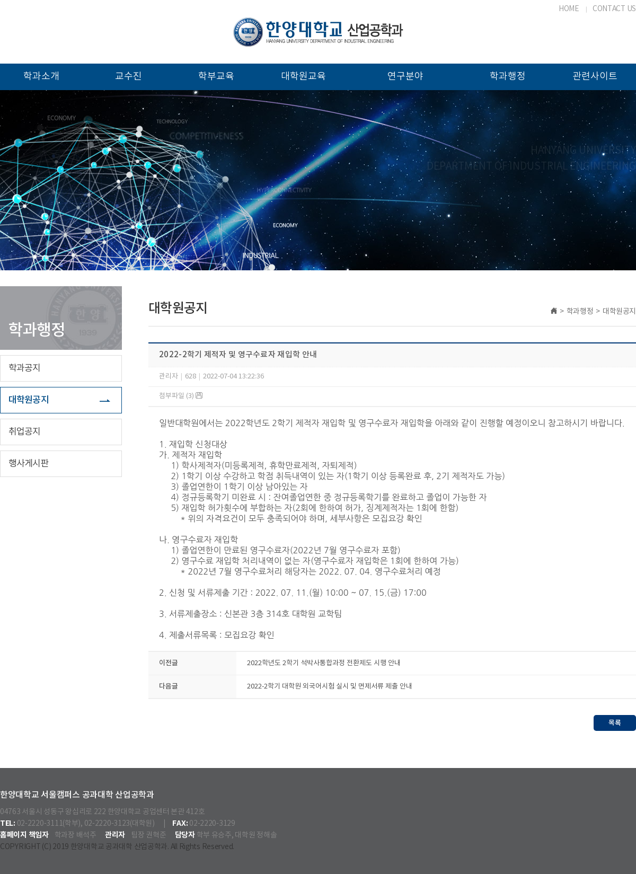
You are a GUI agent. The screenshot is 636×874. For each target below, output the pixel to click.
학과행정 (508, 76)
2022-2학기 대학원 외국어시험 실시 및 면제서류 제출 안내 (329, 687)
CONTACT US (614, 9)
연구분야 (405, 76)
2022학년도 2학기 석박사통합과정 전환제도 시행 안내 (324, 663)
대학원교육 (303, 76)
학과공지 (24, 368)
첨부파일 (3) (180, 396)
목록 (614, 723)
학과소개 (41, 76)
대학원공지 (28, 400)
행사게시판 (28, 463)
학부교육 (216, 76)
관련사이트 (594, 76)
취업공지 (24, 432)
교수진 (128, 76)
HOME (569, 9)
